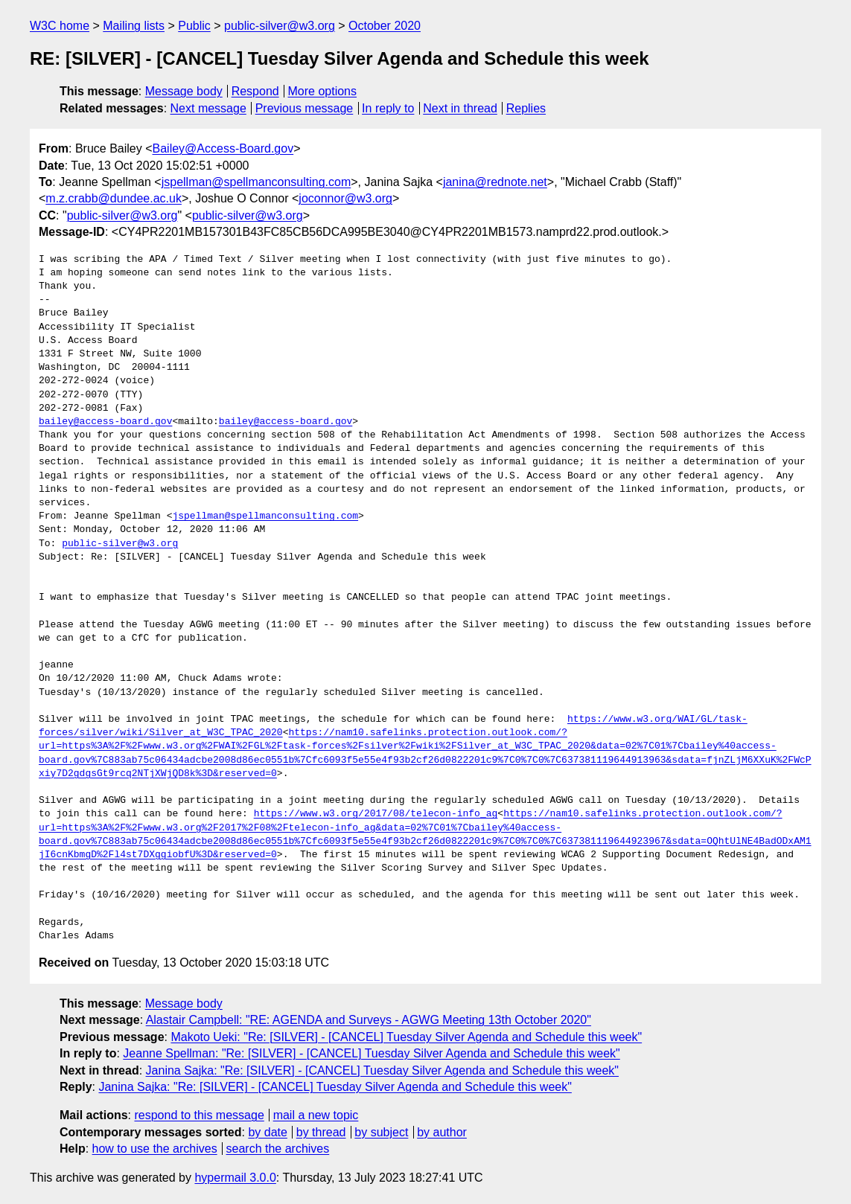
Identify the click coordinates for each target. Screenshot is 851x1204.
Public (194, 25)
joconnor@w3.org (345, 198)
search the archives (278, 1148)
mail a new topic (316, 1115)
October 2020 (384, 25)
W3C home (59, 25)
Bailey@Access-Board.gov (223, 148)
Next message (208, 108)
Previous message (304, 108)
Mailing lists (134, 25)
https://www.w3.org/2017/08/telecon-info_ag (376, 814)
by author (442, 1132)
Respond (255, 91)
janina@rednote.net (495, 182)
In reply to (388, 108)
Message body (184, 91)
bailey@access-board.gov (105, 422)
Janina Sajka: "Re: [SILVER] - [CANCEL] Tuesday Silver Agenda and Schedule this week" (382, 1070)
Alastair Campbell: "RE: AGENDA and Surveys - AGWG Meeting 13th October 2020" (368, 1020)
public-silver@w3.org (279, 25)
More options (322, 91)
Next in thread (460, 108)
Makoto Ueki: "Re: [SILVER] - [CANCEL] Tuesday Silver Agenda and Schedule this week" (406, 1037)
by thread (321, 1132)
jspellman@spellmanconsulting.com (256, 182)
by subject (381, 1132)
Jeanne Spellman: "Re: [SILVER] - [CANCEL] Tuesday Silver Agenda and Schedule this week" (371, 1053)
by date (267, 1132)
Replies (526, 108)
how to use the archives (154, 1148)
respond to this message (199, 1115)
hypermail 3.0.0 (234, 1177)
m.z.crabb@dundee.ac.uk (113, 198)
